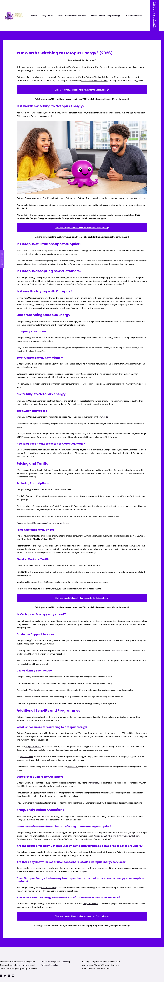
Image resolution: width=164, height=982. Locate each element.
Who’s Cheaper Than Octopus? (69, 7)
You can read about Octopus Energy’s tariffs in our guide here (44, 506)
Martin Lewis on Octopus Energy (102, 7)
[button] (152, 7)
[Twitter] (5, 959)
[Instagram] (9, 959)
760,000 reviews (90, 886)
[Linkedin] (13, 959)
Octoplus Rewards (33, 729)
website (104, 400)
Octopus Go (72, 750)
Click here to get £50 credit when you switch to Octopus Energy (82, 73)
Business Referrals (129, 7)
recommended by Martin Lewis (95, 63)
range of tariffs (43, 181)
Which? (32, 673)
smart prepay (93, 766)
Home (33, 7)
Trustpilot (108, 623)
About (59, 944)
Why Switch (45, 7)
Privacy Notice (47, 944)
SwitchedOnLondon (50, 948)
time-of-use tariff (49, 870)
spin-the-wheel (27, 739)
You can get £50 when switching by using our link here (118, 819)
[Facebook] (1, 959)
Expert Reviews (116, 633)
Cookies (66, 944)
